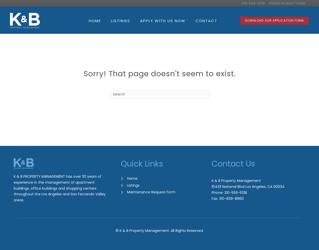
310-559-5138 (253, 3)
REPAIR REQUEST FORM (287, 3)
